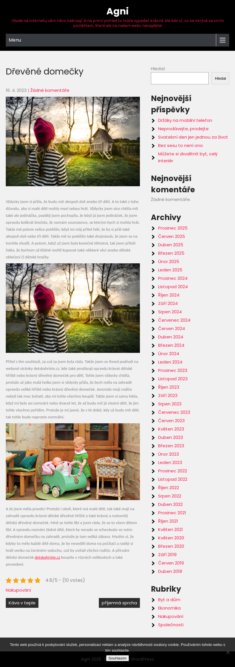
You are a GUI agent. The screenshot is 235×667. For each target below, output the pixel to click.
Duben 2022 (170, 504)
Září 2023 (167, 395)
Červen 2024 (171, 328)
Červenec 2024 (174, 320)
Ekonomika (169, 608)
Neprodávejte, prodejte (183, 129)
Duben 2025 (170, 245)
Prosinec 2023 (172, 370)
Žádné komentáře (49, 90)
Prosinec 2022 (172, 471)
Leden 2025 (170, 270)
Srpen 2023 (170, 404)
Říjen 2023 (168, 387)
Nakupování (18, 590)
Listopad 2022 (172, 479)
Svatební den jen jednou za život (193, 137)
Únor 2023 (168, 454)
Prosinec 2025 (173, 228)
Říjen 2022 (168, 488)
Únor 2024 (168, 354)
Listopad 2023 (173, 379)
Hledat (158, 69)
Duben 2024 (170, 337)
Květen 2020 (171, 538)
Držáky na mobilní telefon (185, 120)
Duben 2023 (170, 437)
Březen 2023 (171, 446)
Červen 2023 (171, 421)
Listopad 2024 (173, 287)
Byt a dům (169, 600)
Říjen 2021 (168, 521)
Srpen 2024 (170, 312)
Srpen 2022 (169, 496)
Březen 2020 (171, 546)
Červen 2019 (171, 563)
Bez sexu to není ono (180, 145)
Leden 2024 (170, 362)
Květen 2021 (170, 529)
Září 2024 (168, 303)
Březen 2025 (171, 253)
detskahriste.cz (47, 557)
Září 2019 (167, 555)
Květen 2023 (171, 429)
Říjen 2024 (169, 295)
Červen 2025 (171, 236)
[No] (228, 652)
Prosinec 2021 (172, 513)
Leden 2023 (170, 462)
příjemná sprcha (119, 603)
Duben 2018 (170, 571)
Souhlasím (117, 658)
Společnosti (171, 625)
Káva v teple (22, 603)
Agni (117, 11)
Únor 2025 (168, 261)
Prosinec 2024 (173, 278)
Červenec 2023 (174, 412)
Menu (15, 40)
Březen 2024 (171, 345)
